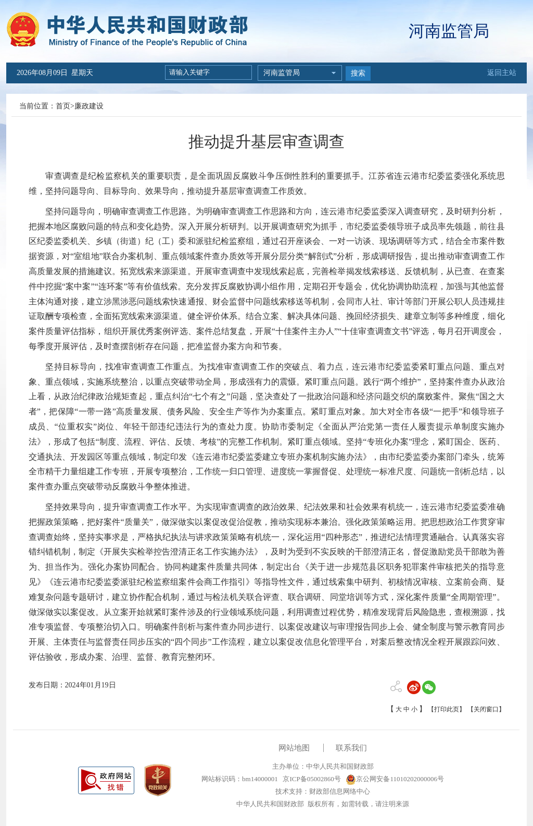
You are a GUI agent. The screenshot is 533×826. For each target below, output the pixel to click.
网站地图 (294, 748)
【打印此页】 (446, 709)
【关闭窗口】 (486, 709)
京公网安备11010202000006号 (395, 779)
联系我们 (351, 748)
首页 (63, 106)
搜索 (358, 73)
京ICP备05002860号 (310, 779)
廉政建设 (89, 106)
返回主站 (501, 73)
